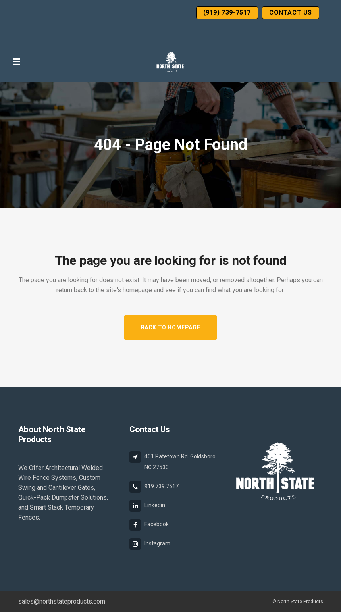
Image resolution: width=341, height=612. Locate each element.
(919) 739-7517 (227, 12)
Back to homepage (170, 327)
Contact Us (290, 12)
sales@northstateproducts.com (61, 601)
